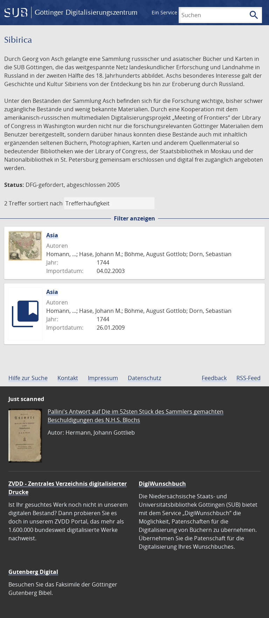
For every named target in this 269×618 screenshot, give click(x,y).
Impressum (103, 378)
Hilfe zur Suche (28, 378)
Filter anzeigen (134, 218)
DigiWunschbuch (162, 483)
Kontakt (67, 378)
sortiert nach (45, 203)
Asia (52, 235)
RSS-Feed (248, 378)
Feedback (214, 378)
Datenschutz (144, 378)
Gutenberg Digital (33, 572)
